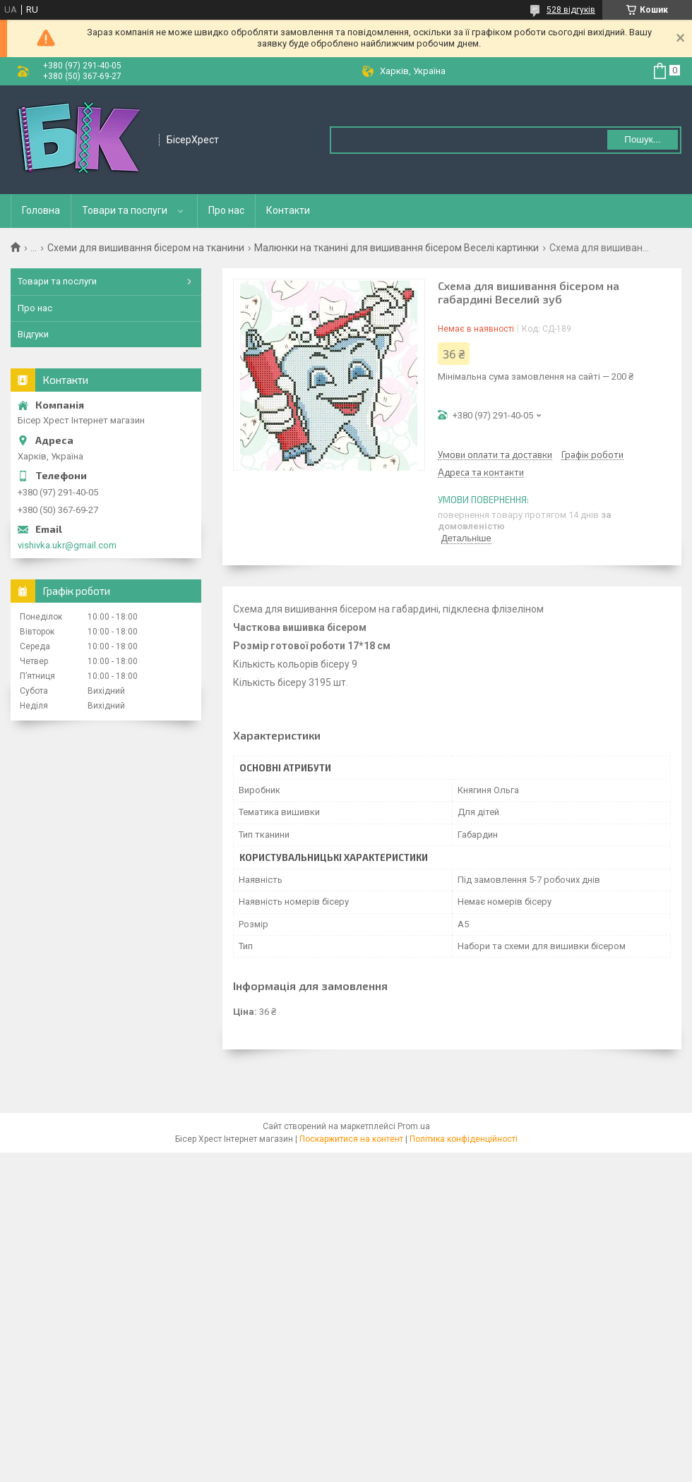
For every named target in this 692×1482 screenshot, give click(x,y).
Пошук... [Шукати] (642, 139)
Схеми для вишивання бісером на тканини (145, 247)
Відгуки (33, 334)
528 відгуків (571, 10)
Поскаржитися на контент (351, 1139)
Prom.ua (414, 1126)
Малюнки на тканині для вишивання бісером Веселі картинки (396, 247)
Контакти (288, 210)
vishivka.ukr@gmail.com (67, 545)
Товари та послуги (124, 210)
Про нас (226, 210)
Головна (41, 210)
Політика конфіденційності (464, 1139)
